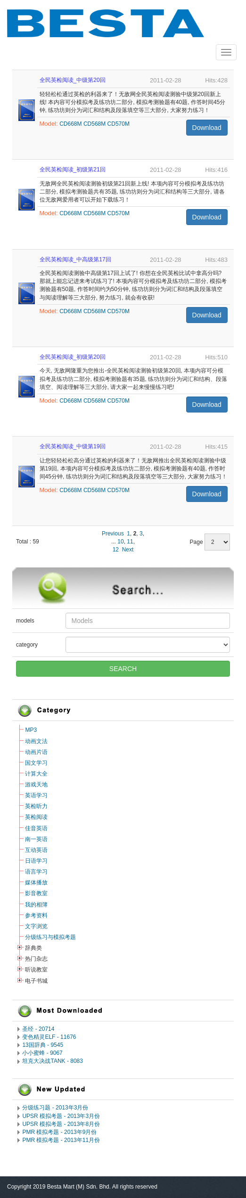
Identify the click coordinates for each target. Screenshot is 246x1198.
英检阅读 (36, 817)
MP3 (31, 730)
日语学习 (36, 861)
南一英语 (36, 839)
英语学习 (36, 795)
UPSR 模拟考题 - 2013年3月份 (61, 1116)
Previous (113, 533)
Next (128, 549)
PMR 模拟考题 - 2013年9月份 (59, 1132)
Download (206, 127)
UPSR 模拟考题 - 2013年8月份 (61, 1124)
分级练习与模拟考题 (50, 937)
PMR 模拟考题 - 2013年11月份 (61, 1140)
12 (116, 549)
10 (120, 541)
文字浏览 (36, 926)
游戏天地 (36, 784)
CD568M (94, 124)
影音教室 (36, 893)
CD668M (70, 124)
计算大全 (36, 773)
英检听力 (36, 806)
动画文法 (36, 741)
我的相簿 (36, 904)
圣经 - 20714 (38, 1029)
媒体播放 (36, 882)
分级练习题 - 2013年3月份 (55, 1107)
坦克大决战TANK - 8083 (52, 1061)
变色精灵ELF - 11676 (49, 1037)
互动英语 (36, 850)
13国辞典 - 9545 (42, 1045)
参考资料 (36, 915)
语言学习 (36, 871)
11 (130, 541)
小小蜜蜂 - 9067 (42, 1053)
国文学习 (36, 763)
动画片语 (36, 752)
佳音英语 (36, 828)
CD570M (118, 124)
